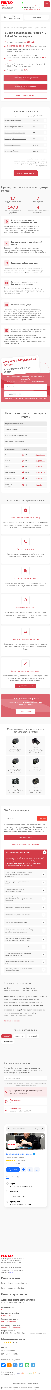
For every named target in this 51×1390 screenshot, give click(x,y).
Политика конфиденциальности (25, 1383)
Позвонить (36, 17)
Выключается (9, 455)
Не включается (10, 472)
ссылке (11, 1272)
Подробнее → (40, 455)
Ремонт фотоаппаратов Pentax (14, 1283)
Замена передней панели (12, 145)
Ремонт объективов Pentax (12, 1288)
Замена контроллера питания (14, 127)
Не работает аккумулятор (9, 485)
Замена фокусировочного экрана (15, 133)
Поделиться (3, 1365)
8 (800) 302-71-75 (9, 1315)
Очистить (42, 818)
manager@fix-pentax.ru (11, 1327)
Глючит (7, 461)
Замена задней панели (12, 151)
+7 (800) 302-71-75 (32, 7)
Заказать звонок (25, 711)
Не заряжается (10, 478)
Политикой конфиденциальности (25, 1085)
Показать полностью (12, 1021)
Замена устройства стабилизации (15, 139)
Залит (7, 467)
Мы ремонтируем (12, 17)
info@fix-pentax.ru (9, 1321)
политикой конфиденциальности (35, 399)
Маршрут (13, 1169)
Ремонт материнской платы (13, 120)
